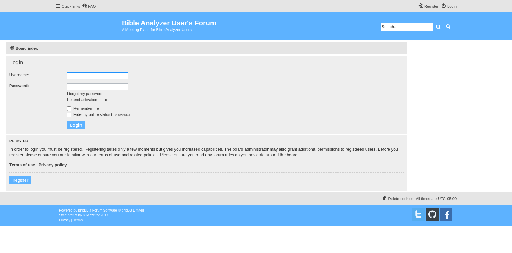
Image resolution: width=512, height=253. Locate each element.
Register (20, 180)
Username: (19, 75)
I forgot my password (84, 94)
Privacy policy (53, 165)
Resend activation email (87, 99)
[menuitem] (89, 6)
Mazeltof (93, 215)
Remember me (83, 108)
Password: (19, 86)
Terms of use (22, 165)
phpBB (83, 210)
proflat (72, 215)
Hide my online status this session (99, 114)
